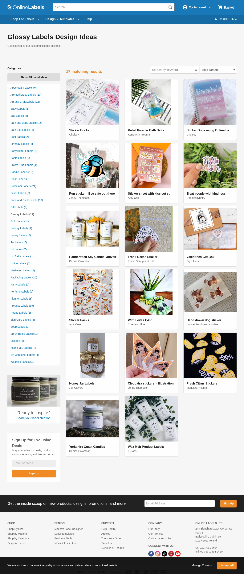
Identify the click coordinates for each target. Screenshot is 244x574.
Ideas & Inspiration (65, 543)
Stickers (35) (18, 340)
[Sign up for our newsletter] (34, 463)
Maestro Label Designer (68, 528)
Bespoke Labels (16, 543)
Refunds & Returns (112, 547)
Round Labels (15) (21, 312)
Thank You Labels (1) (23, 347)
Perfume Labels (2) (21, 291)
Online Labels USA (159, 538)
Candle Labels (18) (21, 172)
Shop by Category (18, 538)
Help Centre (108, 528)
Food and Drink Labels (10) (26, 200)
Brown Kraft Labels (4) (23, 164)
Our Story (154, 528)
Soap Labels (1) (19, 326)
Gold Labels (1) (19, 221)
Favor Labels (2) (20, 193)
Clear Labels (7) (20, 179)
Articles (105, 533)
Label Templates (64, 533)
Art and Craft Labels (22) (25, 101)
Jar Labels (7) (18, 242)
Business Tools (63, 538)
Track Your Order (111, 538)
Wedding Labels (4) (22, 361)
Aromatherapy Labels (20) (25, 94)
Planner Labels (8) (21, 298)
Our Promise (155, 533)
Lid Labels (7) (18, 249)
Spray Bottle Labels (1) (24, 333)
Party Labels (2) (19, 284)
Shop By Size (15, 528)
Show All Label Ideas (34, 77)
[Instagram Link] (158, 553)
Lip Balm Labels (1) (22, 256)
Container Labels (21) (23, 186)
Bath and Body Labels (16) (26, 122)
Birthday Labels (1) (21, 143)
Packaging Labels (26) (23, 277)
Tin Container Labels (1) (24, 354)
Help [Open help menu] (91, 19)
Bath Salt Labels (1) (22, 129)
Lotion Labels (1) (20, 263)
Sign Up (34, 473)
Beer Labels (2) (19, 136)
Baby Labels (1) (19, 108)
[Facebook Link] (151, 553)
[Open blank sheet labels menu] (24, 19)
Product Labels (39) (22, 305)
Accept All (227, 565)
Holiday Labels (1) (21, 228)
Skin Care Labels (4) (22, 319)
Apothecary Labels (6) (23, 87)
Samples (106, 543)
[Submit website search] (170, 7)
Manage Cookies (202, 565)
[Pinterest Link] (171, 553)
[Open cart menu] (226, 7)
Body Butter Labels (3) (23, 150)
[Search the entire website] (113, 7)
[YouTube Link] (178, 553)
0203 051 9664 (226, 19)
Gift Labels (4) (18, 207)
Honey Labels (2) (20, 235)
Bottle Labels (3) (20, 157)
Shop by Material (17, 533)
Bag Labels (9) (19, 115)
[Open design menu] (62, 19)
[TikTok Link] (165, 553)
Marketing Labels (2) (22, 270)
